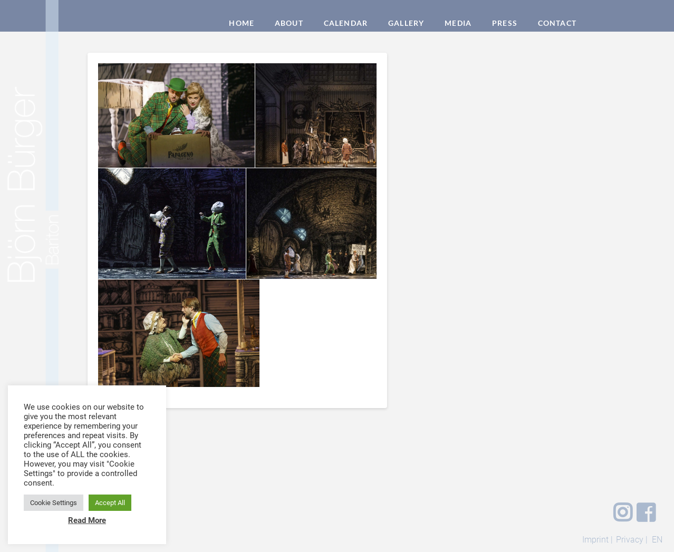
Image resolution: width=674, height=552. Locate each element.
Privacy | (632, 540)
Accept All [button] (110, 503)
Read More (87, 520)
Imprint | (597, 540)
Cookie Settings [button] (53, 503)
